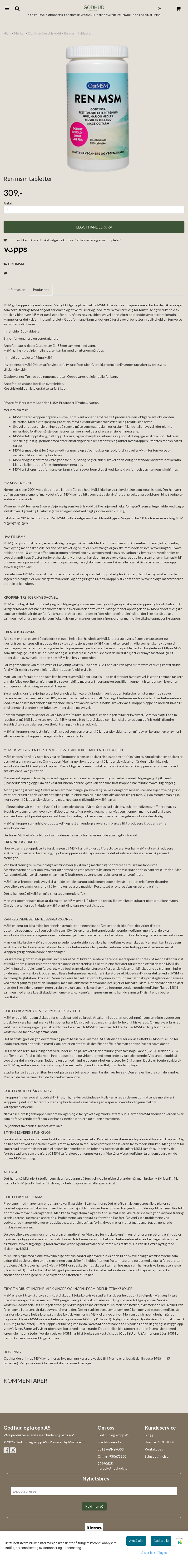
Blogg (149, 1435)
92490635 (105, 1463)
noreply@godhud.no (113, 1468)
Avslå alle (136, 1541)
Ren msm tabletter (78, 33)
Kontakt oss (154, 1449)
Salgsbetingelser (157, 1456)
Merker (19, 33)
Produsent (41, 290)
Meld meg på (94, 1506)
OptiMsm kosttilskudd (44, 33)
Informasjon (16, 290)
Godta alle (160, 1541)
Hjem (7, 33)
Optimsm (16, 264)
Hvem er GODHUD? (159, 1442)
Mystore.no (76, 1442)
